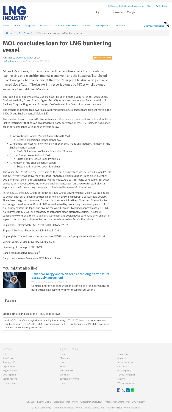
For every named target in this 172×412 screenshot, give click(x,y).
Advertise (120, 25)
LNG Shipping (9, 374)
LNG (5, 354)
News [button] (17, 25)
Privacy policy (124, 370)
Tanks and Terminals (63, 407)
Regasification (10, 370)
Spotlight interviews (66, 25)
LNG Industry (9, 61)
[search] (134, 12)
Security (121, 378)
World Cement (83, 407)
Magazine (30, 25)
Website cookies (125, 383)
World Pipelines (132, 407)
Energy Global (44, 401)
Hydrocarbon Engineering (116, 401)
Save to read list (102, 57)
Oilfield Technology (41, 407)
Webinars (45, 25)
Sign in (150, 6)
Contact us (162, 6)
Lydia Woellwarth (24, 57)
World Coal (98, 407)
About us (121, 358)
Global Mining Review (91, 401)
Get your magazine (156, 25)
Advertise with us (126, 362)
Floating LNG (9, 362)
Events (86, 25)
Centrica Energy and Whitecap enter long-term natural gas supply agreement (70, 275)
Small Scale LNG (10, 358)
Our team (122, 366)
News (63, 362)
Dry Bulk (30, 401)
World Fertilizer (114, 407)
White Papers (66, 370)
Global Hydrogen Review (65, 401)
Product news (9, 383)
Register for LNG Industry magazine (126, 6)
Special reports (10, 378)
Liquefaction (9, 366)
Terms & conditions (127, 374)
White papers (102, 25)
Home (6, 25)
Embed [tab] (10, 300)
